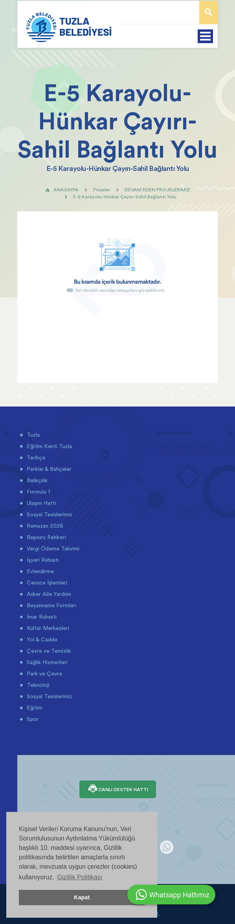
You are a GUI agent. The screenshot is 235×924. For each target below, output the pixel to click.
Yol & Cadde (41, 639)
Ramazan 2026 (44, 525)
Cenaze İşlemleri (46, 582)
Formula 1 (37, 491)
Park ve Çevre (43, 673)
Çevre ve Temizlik (48, 650)
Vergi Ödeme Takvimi (52, 548)
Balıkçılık (36, 480)
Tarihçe (35, 457)
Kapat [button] (82, 897)
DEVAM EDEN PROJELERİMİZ (157, 189)
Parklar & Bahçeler (48, 468)
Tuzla (32, 434)
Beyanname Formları (50, 605)
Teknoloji (37, 684)
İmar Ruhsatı (41, 616)
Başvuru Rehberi (45, 537)
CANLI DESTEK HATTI (117, 789)
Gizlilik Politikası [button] (79, 877)
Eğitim (33, 707)
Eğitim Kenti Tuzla (48, 446)
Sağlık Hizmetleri (46, 662)
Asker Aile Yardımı (48, 593)
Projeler (101, 189)
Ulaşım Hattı (40, 502)
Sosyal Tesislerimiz (48, 514)
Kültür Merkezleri (47, 628)
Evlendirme (39, 571)
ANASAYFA (62, 189)
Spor (32, 718)
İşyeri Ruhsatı (42, 559)
